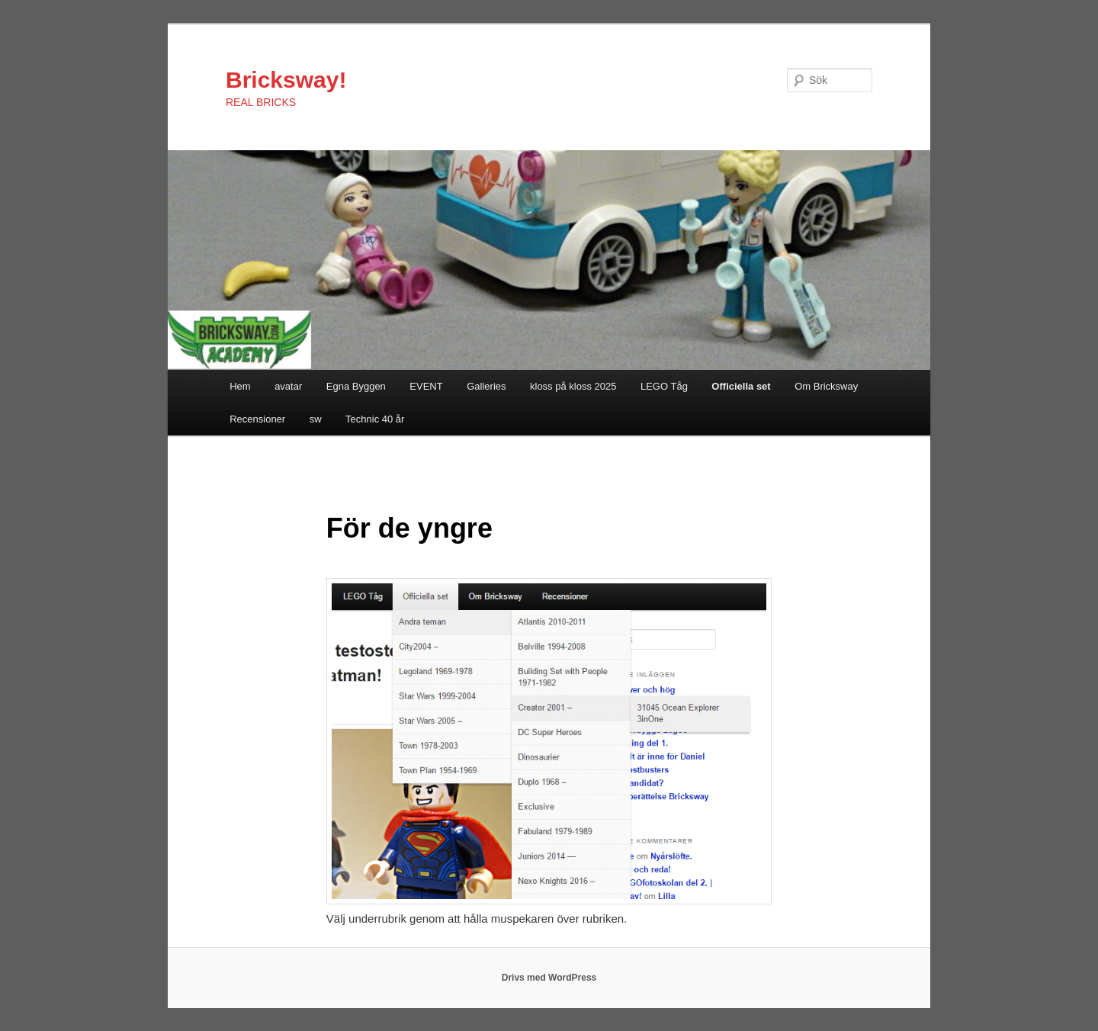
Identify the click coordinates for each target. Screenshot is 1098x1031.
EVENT (425, 386)
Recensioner (257, 419)
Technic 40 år (374, 419)
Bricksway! (286, 79)
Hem (240, 386)
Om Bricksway (826, 386)
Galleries (486, 386)
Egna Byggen (356, 386)
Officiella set (740, 386)
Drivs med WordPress (549, 977)
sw (316, 419)
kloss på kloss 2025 (573, 386)
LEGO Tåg (664, 386)
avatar (288, 386)
